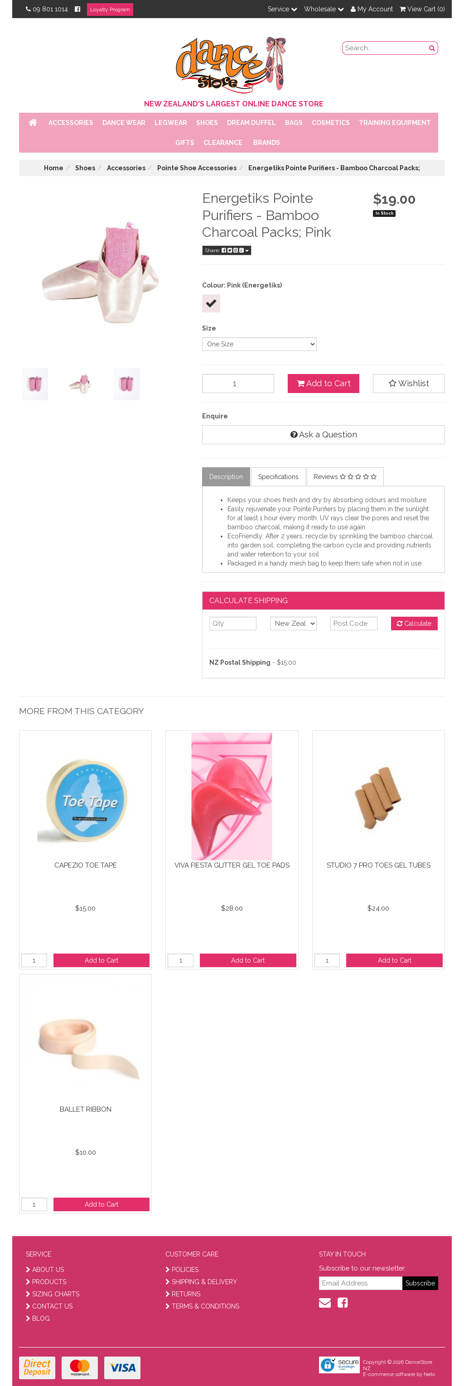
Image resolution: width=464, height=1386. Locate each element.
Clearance (222, 142)
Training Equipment (395, 122)
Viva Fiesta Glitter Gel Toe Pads (232, 865)
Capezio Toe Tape (85, 865)
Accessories (70, 122)
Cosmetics (331, 122)
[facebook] (343, 1302)
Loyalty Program (110, 9)
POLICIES (181, 1269)
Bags (294, 122)
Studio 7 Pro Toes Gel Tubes (378, 865)
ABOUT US (45, 1269)
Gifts (184, 142)
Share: (227, 250)
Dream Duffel (251, 122)
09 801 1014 (47, 9)
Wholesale (324, 9)
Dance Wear (123, 122)
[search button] (432, 48)
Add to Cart (324, 383)
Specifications (278, 476)
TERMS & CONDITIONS (202, 1306)
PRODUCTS (46, 1281)
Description (226, 476)
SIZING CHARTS (52, 1294)
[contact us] (325, 1302)
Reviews (345, 476)
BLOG (38, 1318)
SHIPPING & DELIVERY (201, 1281)
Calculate (414, 623)
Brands (266, 142)
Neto (429, 1374)
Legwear (171, 122)
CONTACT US (49, 1306)
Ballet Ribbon (85, 1109)
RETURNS (182, 1294)
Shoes (207, 122)
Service (282, 9)
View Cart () (422, 9)
